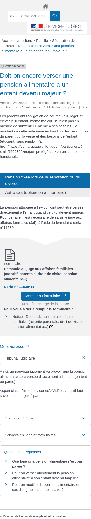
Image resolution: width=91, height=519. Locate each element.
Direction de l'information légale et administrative (34, 516)
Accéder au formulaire (45, 296)
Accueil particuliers (17, 41)
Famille (42, 41)
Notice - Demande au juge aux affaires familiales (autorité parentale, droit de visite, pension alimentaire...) (47, 321)
